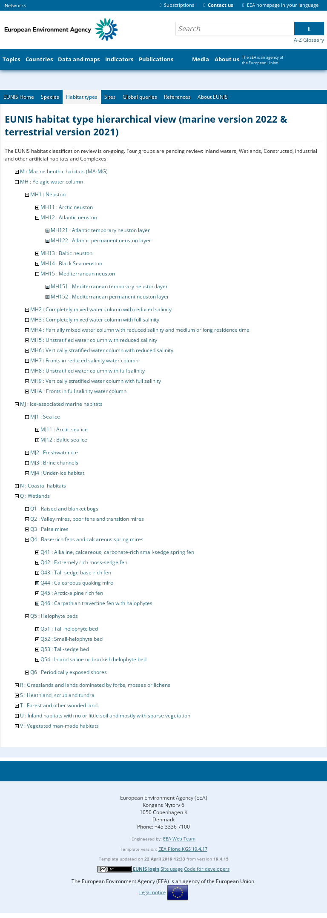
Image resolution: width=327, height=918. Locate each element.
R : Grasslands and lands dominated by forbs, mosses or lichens (95, 684)
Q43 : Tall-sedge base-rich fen (75, 572)
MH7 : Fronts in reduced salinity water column (84, 360)
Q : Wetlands (35, 495)
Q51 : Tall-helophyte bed (69, 628)
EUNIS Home (18, 96)
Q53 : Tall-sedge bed (64, 649)
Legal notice (152, 892)
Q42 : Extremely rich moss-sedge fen (83, 562)
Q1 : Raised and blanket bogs (64, 508)
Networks (15, 5)
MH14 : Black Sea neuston (71, 263)
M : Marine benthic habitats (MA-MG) (64, 171)
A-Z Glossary (309, 39)
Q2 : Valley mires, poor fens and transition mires (87, 518)
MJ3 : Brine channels (54, 462)
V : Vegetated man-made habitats (59, 725)
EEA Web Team (179, 838)
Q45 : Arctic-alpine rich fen (71, 593)
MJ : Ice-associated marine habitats (61, 403)
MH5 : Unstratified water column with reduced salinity (93, 340)
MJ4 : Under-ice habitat (57, 472)
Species (50, 96)
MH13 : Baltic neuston (66, 253)
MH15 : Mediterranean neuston (77, 273)
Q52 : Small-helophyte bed (71, 639)
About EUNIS (213, 96)
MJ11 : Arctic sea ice (64, 429)
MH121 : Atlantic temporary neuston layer (100, 230)
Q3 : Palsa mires (49, 529)
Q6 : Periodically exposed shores (68, 672)
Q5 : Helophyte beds (54, 616)
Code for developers (206, 869)
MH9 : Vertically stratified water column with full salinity (95, 380)
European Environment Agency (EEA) (163, 797)
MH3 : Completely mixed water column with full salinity (94, 319)
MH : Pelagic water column (51, 181)
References (177, 96)
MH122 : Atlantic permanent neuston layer (101, 240)
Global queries (140, 96)
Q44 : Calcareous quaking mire (76, 582)
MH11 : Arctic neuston (66, 207)
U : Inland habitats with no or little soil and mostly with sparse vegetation (105, 715)
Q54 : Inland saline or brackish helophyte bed (93, 659)
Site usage (172, 869)
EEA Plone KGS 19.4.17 (182, 849)
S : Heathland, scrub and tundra (57, 695)
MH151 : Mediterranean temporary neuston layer (109, 286)
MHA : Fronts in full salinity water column (78, 391)
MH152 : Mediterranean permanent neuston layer (110, 296)
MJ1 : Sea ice (45, 416)
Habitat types (82, 96)
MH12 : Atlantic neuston (68, 217)
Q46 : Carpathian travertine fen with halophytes (96, 603)
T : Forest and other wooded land (59, 705)
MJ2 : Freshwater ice (54, 452)
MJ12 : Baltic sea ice (63, 439)
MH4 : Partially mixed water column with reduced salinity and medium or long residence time (140, 329)
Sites (110, 96)
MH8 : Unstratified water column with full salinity (87, 370)
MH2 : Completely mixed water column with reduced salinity (101, 309)
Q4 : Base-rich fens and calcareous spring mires (86, 539)
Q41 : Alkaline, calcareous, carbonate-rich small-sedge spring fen (117, 552)
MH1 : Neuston (48, 194)
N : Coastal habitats (43, 485)
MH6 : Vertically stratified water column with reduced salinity (101, 350)
